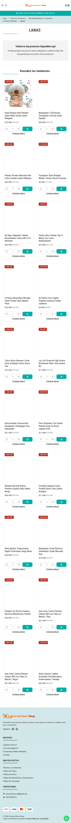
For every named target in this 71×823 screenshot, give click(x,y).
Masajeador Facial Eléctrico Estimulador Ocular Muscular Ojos (51, 546)
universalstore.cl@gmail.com (15, 794)
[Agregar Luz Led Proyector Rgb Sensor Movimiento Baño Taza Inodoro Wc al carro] (61, 371)
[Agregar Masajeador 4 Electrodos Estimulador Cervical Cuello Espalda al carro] (61, 123)
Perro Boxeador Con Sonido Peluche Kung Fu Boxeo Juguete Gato (51, 420)
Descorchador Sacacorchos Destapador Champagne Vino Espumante (17, 420)
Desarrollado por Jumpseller (37, 819)
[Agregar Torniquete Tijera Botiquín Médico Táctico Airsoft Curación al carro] (61, 183)
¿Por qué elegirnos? (10, 748)
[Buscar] (6, 5)
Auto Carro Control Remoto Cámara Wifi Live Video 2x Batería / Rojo (50, 608)
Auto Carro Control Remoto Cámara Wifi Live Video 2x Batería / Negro (16, 671)
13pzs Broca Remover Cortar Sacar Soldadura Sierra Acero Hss (17, 358)
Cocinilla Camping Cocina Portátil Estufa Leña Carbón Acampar (50, 483)
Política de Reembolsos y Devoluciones (18, 778)
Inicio (5, 18)
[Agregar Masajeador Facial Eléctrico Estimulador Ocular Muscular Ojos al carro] (61, 559)
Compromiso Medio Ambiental (14, 751)
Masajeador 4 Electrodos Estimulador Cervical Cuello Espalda (50, 110)
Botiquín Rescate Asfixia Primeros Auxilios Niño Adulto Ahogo (17, 483)
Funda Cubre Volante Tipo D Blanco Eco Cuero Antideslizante (51, 232)
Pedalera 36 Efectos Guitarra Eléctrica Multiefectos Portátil (17, 607)
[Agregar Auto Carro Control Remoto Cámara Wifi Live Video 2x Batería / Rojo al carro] (61, 621)
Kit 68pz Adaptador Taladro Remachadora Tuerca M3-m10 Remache (18, 232)
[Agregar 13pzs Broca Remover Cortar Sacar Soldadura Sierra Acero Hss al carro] (27, 371)
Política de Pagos (10, 771)
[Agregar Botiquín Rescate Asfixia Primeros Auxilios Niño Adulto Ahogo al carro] (27, 496)
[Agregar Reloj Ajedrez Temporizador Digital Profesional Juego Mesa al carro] (27, 559)
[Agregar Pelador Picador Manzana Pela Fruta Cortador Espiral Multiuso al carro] (27, 183)
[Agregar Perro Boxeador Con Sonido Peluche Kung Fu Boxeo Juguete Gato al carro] (61, 433)
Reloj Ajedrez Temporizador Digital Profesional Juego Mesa (18, 544)
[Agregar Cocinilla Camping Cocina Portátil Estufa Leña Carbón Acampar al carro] (61, 496)
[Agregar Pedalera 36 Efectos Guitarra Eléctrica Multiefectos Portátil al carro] (27, 621)
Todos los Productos (18, 18)
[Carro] (67, 5)
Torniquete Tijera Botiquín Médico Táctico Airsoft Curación (52, 171)
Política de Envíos (10, 774)
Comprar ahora (18, 128)
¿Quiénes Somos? (10, 745)
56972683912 (10, 797)
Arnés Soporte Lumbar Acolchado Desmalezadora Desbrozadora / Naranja (50, 671)
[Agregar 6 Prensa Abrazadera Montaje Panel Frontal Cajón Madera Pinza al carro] (27, 308)
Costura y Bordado (10, 21)
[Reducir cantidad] (7, 123)
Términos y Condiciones (12, 768)
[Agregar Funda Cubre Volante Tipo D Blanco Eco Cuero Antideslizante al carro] (61, 246)
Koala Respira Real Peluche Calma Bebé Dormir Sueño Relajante (16, 110)
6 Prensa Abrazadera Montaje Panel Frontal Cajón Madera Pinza (17, 295)
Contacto (6, 755)
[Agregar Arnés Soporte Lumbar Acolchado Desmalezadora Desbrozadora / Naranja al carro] (61, 684)
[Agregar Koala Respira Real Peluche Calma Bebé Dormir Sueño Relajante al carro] (27, 123)
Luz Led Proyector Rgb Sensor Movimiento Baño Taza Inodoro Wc (52, 358)
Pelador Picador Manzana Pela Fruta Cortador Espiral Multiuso (18, 171)
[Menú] (3, 5)
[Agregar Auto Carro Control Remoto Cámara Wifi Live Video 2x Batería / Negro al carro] (27, 684)
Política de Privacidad (11, 781)
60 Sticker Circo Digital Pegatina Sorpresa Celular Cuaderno (50, 295)
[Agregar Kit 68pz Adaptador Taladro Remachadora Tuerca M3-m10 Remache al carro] (27, 246)
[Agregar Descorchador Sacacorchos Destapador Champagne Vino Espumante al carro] (27, 433)
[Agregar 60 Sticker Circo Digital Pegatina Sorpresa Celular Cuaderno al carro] (61, 308)
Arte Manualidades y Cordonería (40, 18)
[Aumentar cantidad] (19, 123)
